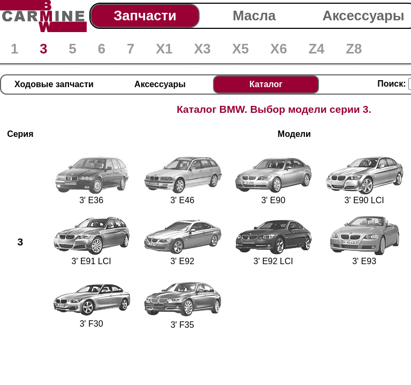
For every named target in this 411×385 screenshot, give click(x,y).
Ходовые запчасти (54, 84)
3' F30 (91, 319)
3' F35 (182, 320)
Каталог (266, 84)
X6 (278, 48)
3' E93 (364, 257)
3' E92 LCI (273, 257)
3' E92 (182, 257)
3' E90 (273, 196)
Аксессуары (363, 15)
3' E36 (91, 196)
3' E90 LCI (364, 196)
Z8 (354, 48)
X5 (240, 48)
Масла (254, 15)
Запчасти (144, 15)
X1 (164, 48)
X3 (202, 48)
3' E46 (182, 196)
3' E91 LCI (91, 257)
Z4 (316, 48)
